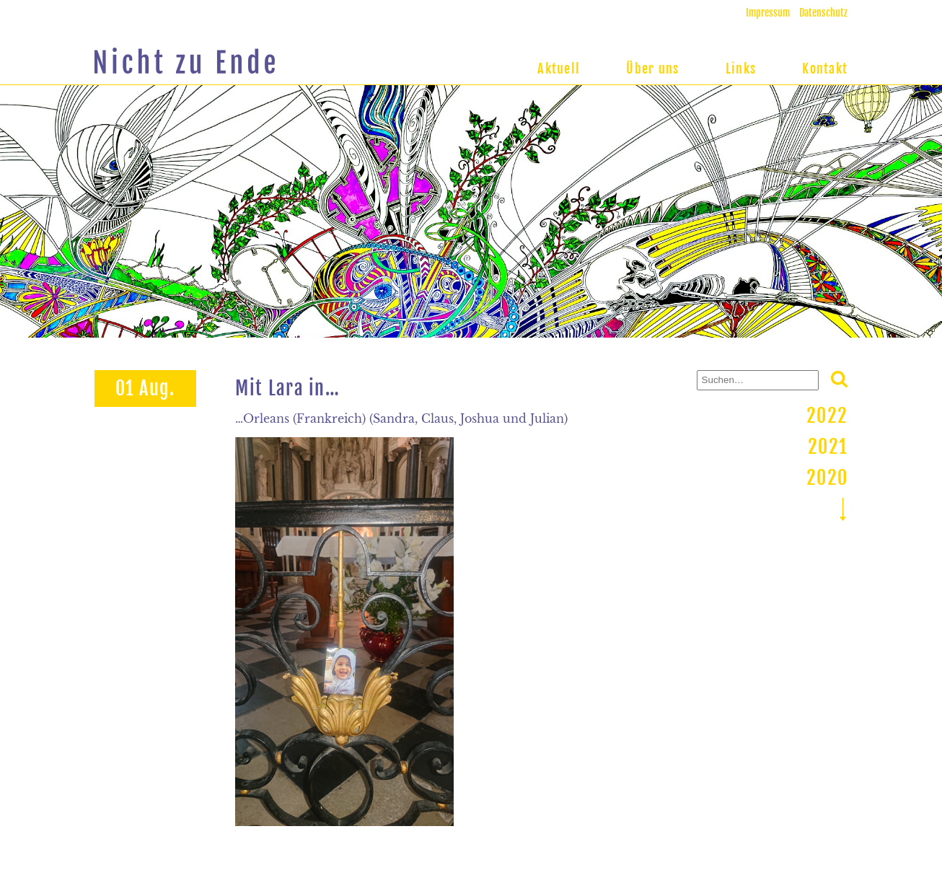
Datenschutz (823, 12)
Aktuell (558, 68)
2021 (828, 446)
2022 (827, 415)
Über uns (652, 68)
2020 (827, 477)
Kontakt (825, 68)
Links (741, 68)
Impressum (768, 12)
